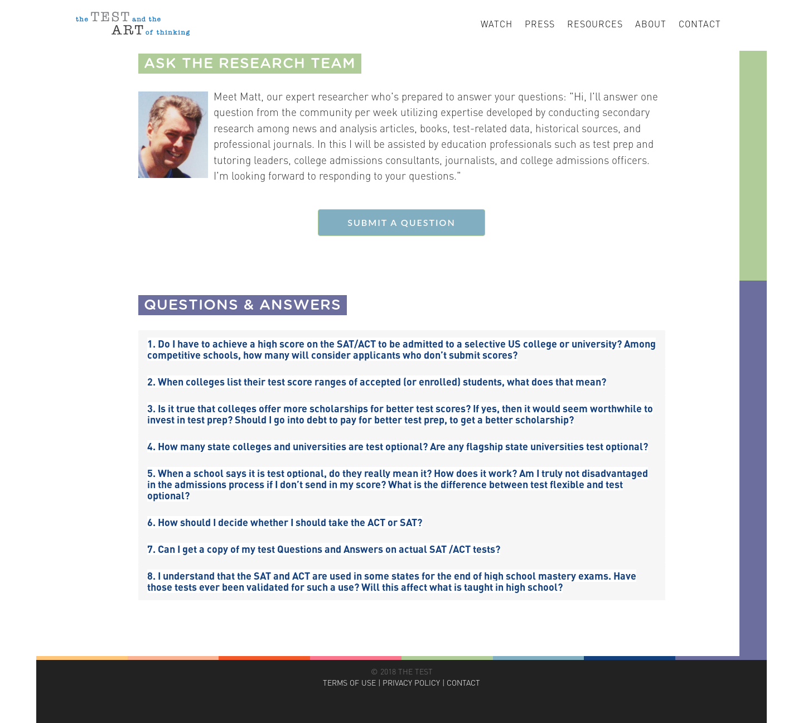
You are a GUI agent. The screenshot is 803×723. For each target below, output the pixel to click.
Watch (496, 24)
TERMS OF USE (349, 682)
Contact (700, 24)
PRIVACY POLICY (411, 682)
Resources (595, 24)
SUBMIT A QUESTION (401, 222)
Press (540, 24)
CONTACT (463, 682)
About (650, 24)
